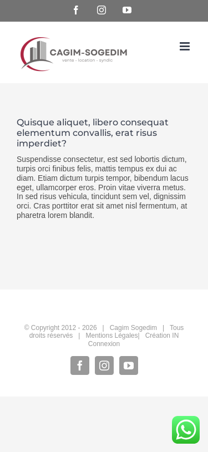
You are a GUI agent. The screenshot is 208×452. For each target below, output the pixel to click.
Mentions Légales (111, 335)
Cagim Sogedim (133, 328)
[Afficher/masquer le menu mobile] (185, 46)
